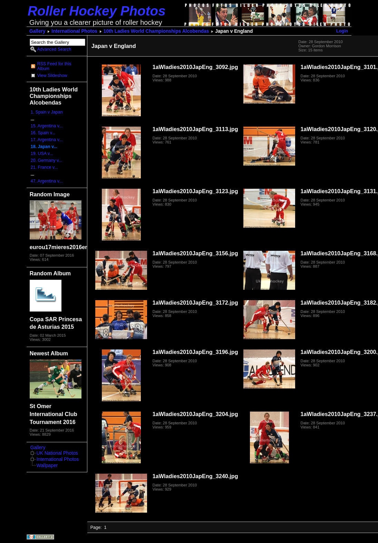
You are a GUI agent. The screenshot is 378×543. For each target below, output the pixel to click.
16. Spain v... (43, 132)
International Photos (74, 31)
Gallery (37, 31)
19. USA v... (42, 153)
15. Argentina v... (47, 126)
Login (342, 31)
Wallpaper (47, 465)
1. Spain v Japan (47, 112)
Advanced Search (54, 49)
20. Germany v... (46, 160)
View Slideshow (52, 75)
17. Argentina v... (47, 139)
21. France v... (44, 167)
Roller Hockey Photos (97, 10)
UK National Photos (57, 453)
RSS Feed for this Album (54, 66)
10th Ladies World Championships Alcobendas (156, 31)
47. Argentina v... (47, 181)
